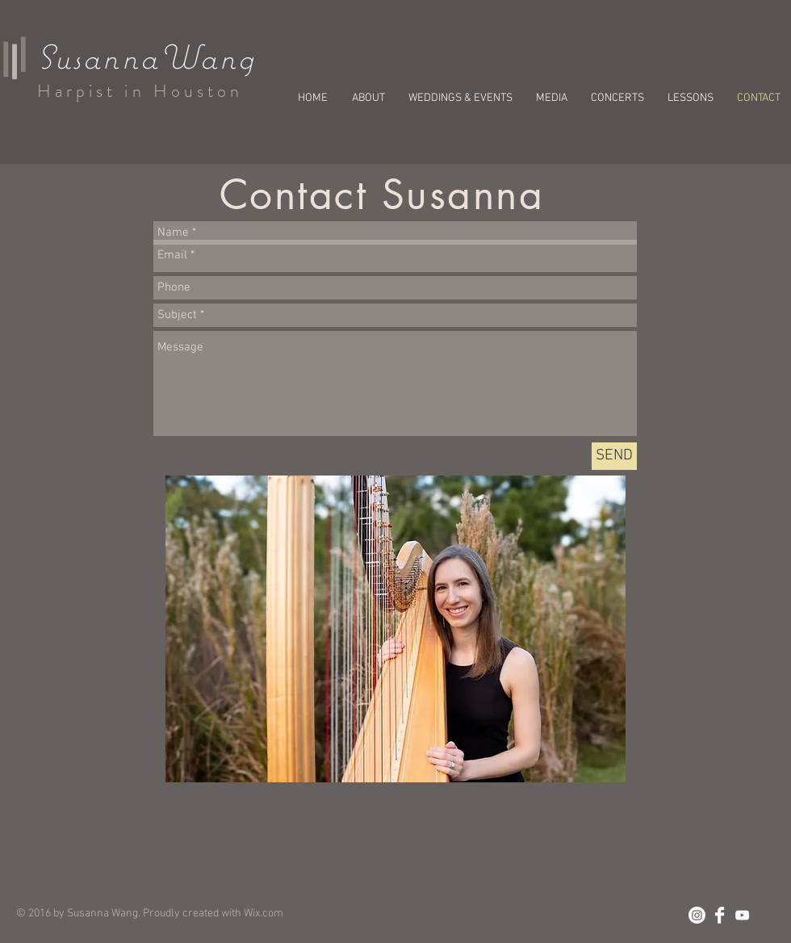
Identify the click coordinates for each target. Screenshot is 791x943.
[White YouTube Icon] (742, 915)
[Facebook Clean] (719, 915)
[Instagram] (696, 915)
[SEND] (614, 456)
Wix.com (263, 913)
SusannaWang (146, 57)
